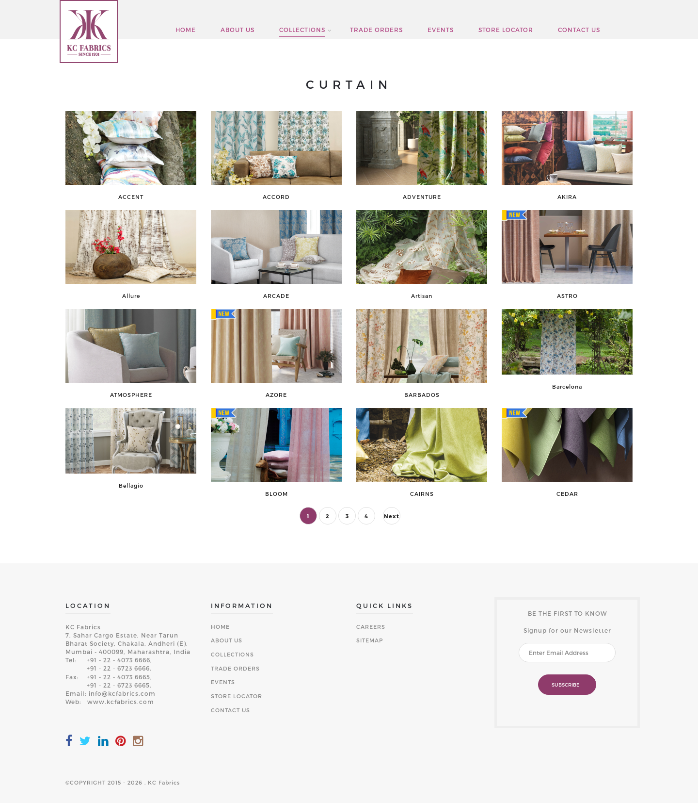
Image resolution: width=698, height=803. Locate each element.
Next (391, 516)
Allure (131, 296)
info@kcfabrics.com (122, 693)
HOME (185, 30)
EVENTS (441, 30)
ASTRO (567, 296)
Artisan (421, 296)
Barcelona (567, 387)
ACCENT (130, 197)
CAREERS (370, 626)
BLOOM (276, 494)
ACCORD (276, 197)
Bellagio (131, 486)
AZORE (276, 395)
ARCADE (276, 296)
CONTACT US (579, 30)
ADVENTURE (422, 197)
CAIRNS (422, 494)
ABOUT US (237, 30)
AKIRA (567, 197)
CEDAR (567, 494)
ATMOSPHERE (131, 395)
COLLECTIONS (302, 30)
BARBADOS (422, 395)
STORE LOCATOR (505, 30)
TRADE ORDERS (376, 30)
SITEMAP (369, 640)
